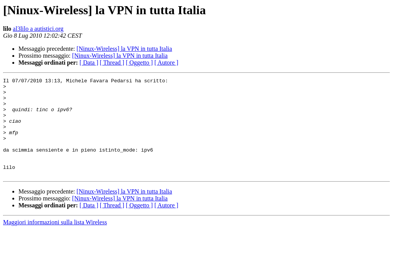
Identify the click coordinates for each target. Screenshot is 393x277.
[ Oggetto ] (139, 62)
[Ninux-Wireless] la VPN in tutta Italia (124, 48)
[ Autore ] (166, 62)
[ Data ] (89, 62)
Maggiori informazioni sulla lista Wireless (55, 242)
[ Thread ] (112, 62)
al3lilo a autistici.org (38, 28)
